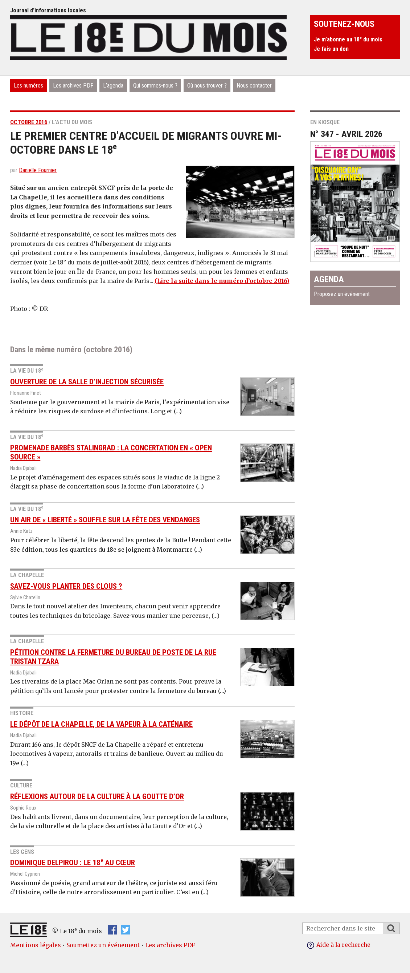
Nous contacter (254, 85)
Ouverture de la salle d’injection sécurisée (87, 381)
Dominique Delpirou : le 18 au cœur (72, 862)
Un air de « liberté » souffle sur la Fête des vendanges (105, 519)
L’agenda (113, 85)
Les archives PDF (73, 85)
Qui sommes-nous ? (155, 85)
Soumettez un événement (103, 945)
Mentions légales (35, 945)
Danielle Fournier (38, 170)
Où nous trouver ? (207, 85)
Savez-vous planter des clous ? (66, 585)
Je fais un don (331, 48)
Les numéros (28, 85)
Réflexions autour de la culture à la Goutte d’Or (97, 796)
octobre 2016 (28, 122)
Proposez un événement (342, 294)
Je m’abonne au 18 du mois (348, 39)
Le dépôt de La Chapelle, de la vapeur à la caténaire (101, 724)
